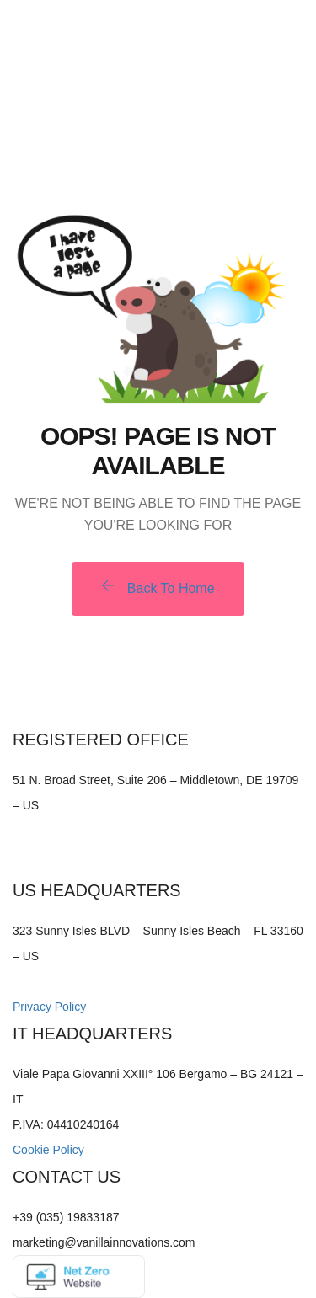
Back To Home (157, 587)
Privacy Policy (49, 1006)
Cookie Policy (48, 1149)
